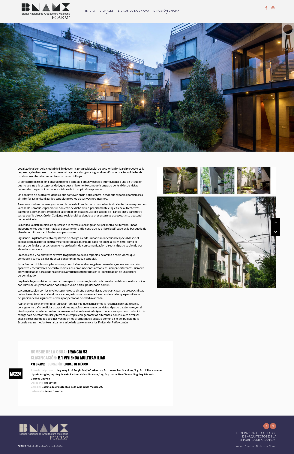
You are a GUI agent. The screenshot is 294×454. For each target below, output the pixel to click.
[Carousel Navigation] (271, 227)
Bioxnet (272, 446)
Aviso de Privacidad (245, 446)
